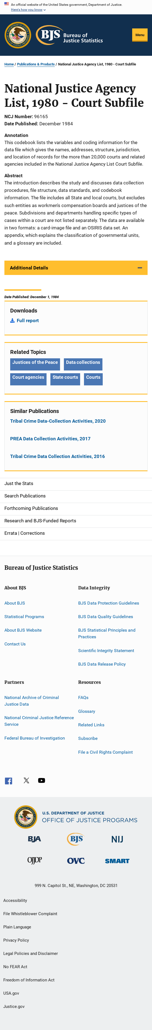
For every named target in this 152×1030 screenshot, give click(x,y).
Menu (139, 35)
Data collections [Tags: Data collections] (83, 362)
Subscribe (87, 738)
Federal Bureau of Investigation (34, 737)
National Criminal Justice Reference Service (39, 721)
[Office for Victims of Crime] (76, 865)
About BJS (14, 603)
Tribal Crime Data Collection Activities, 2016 (57, 456)
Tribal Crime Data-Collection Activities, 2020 (58, 421)
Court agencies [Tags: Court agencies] (28, 377)
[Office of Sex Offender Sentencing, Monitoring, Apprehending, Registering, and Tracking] (117, 864)
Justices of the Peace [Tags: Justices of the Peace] (35, 362)
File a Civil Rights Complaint (105, 752)
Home (9, 64)
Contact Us (15, 644)
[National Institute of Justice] (117, 843)
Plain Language (17, 927)
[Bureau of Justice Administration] (34, 843)
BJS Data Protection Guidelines (108, 603)
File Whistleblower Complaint (30, 913)
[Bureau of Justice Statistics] (76, 846)
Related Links (91, 724)
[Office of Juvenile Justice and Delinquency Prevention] (35, 865)
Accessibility (15, 900)
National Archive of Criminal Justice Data (31, 701)
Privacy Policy (16, 940)
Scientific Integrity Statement (106, 650)
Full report (28, 320)
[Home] (69, 35)
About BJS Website (23, 630)
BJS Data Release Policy (102, 664)
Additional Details (29, 268)
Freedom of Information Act (29, 980)
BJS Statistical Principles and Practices (106, 633)
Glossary (86, 711)
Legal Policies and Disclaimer (30, 953)
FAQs (83, 697)
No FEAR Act (15, 966)
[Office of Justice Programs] (17, 35)
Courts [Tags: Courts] (93, 377)
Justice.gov (14, 1006)
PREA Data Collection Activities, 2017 (50, 438)
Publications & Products (36, 64)
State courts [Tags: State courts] (65, 377)
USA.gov (11, 993)
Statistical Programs (24, 616)
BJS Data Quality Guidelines (105, 616)
